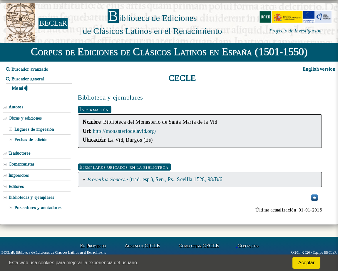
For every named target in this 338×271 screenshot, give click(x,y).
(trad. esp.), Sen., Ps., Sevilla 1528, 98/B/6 (154, 179)
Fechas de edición (31, 139)
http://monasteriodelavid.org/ (125, 131)
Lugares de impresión (34, 129)
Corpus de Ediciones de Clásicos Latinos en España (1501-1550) (169, 51)
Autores (16, 107)
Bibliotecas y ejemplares (31, 197)
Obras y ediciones (25, 118)
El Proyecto (93, 245)
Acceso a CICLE (142, 245)
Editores (16, 186)
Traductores (20, 153)
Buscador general (25, 79)
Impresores (19, 175)
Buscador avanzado (27, 69)
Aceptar (306, 262)
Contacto (247, 245)
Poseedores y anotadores (37, 207)
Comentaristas (21, 164)
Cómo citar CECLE (198, 245)
